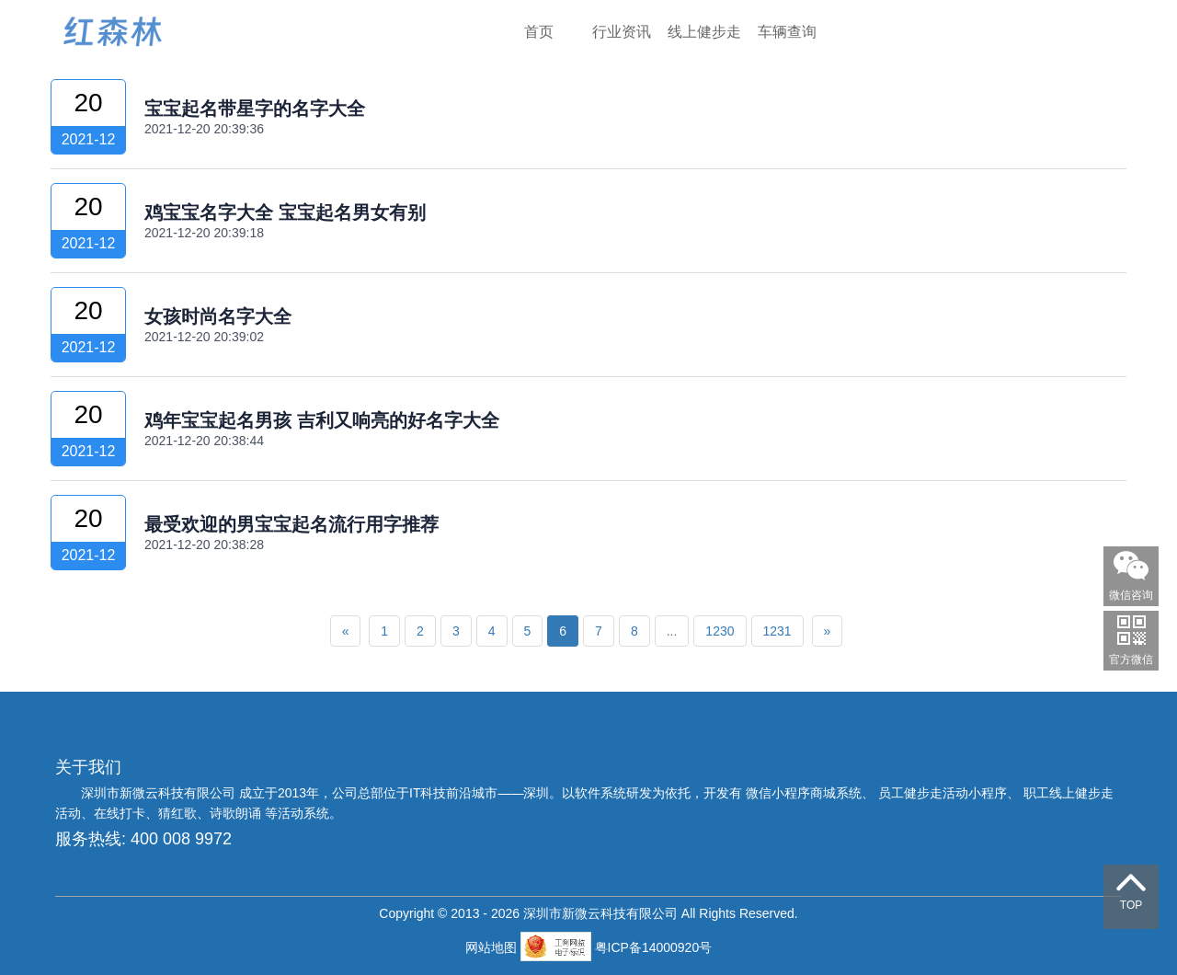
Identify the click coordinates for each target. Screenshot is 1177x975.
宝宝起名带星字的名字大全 (254, 108)
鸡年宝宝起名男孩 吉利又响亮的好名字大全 (321, 420)
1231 (777, 631)
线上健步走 (704, 32)
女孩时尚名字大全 (217, 316)
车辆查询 (787, 32)
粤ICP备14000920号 (654, 947)
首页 (539, 32)
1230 (719, 631)
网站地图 (492, 947)
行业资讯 (621, 32)
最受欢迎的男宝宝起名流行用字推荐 (291, 524)
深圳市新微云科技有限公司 (160, 793)
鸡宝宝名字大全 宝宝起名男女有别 (285, 212)
